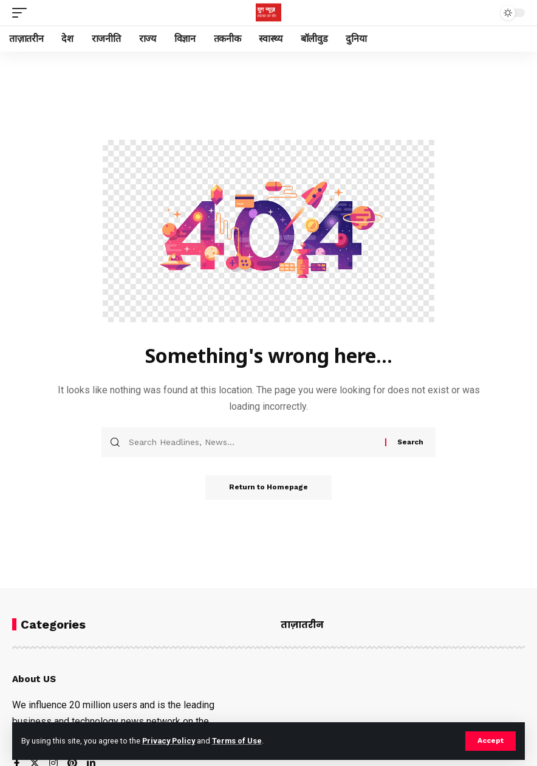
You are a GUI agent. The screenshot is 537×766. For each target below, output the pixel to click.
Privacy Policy (169, 740)
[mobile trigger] (22, 13)
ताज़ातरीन (302, 624)
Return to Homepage (268, 487)
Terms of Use (238, 740)
